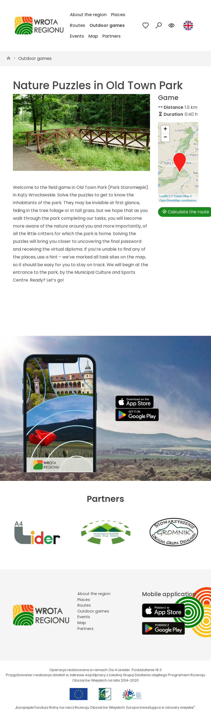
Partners (111, 36)
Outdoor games (107, 25)
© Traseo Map (180, 196)
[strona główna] (8, 58)
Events (77, 36)
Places (118, 15)
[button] (179, 163)
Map (93, 36)
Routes (77, 25)
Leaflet (163, 196)
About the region (88, 15)
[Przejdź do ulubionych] (145, 25)
